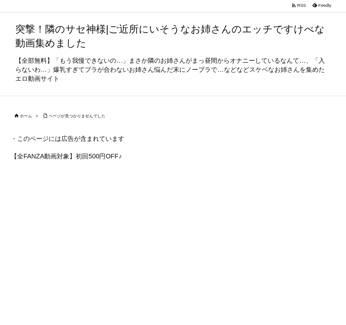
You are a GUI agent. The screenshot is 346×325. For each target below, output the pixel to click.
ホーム (26, 116)
